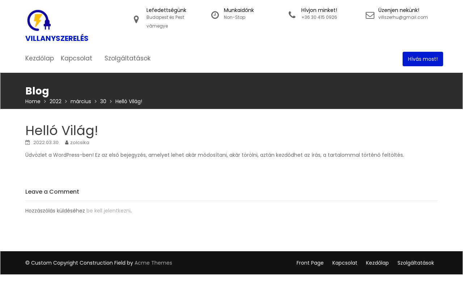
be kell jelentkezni (108, 210)
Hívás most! (423, 59)
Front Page (310, 262)
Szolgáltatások (127, 58)
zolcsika (79, 142)
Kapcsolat (76, 58)
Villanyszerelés (57, 38)
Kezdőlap (39, 58)
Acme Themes (153, 262)
